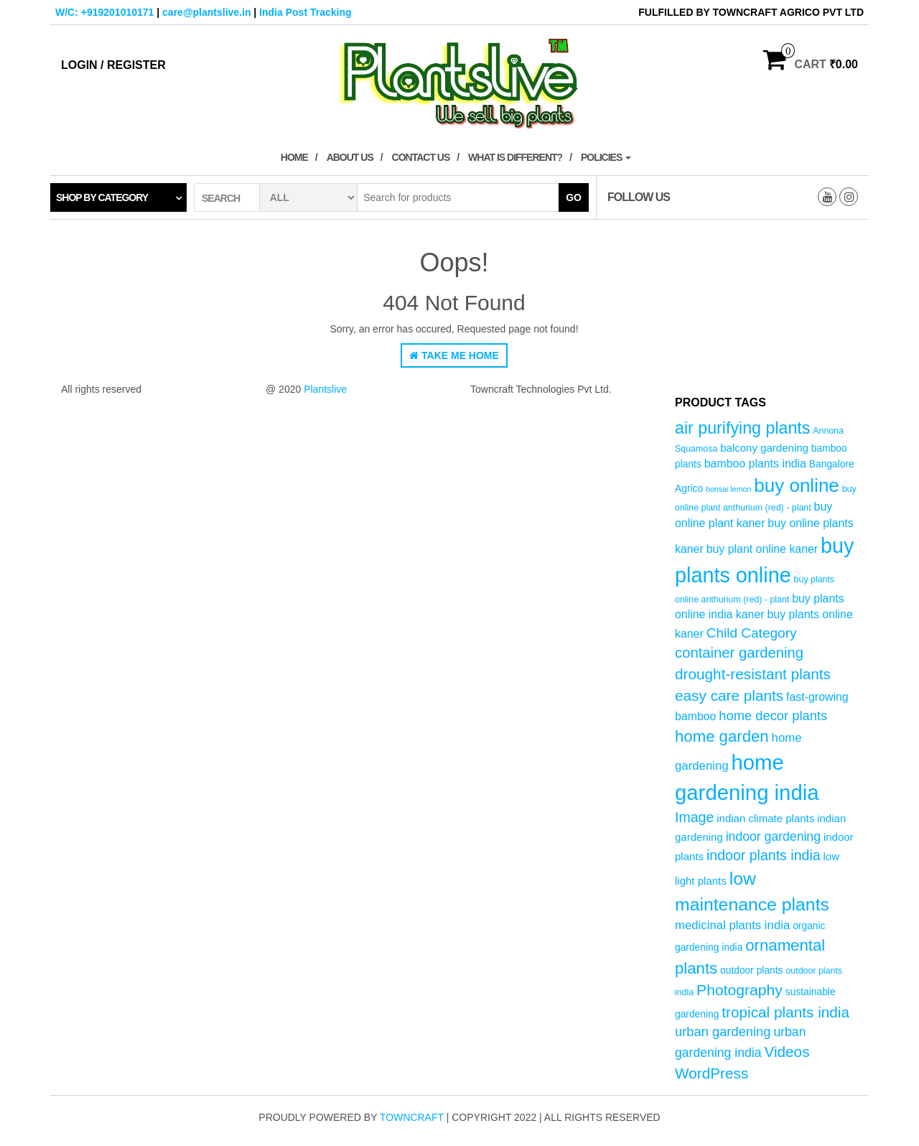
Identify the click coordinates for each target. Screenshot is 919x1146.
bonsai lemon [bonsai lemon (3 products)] (728, 489)
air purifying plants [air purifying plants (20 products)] (742, 428)
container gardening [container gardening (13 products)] (739, 653)
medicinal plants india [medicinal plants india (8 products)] (732, 925)
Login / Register (113, 65)
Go (574, 197)
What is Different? (515, 157)
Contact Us (421, 157)
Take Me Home (454, 355)
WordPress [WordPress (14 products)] (711, 1073)
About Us (350, 157)
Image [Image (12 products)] (694, 817)
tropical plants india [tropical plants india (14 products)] (785, 1012)
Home (294, 157)
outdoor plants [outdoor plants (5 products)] (751, 970)
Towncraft (412, 1117)
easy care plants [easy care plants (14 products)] (729, 695)
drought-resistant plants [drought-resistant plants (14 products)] (753, 674)
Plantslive (325, 389)
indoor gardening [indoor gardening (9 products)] (773, 836)
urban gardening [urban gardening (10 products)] (723, 1031)
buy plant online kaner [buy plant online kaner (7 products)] (762, 549)
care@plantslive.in (206, 12)
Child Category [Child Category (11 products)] (751, 632)
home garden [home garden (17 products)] (722, 736)
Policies (606, 157)
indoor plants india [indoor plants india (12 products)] (763, 855)
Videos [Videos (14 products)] (786, 1051)
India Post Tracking (305, 12)
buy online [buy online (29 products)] (796, 485)
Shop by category (102, 197)
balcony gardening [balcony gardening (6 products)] (764, 448)
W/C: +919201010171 (104, 12)
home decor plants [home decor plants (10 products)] (773, 715)
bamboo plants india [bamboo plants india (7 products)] (755, 463)
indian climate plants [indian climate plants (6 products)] (765, 818)
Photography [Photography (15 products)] (739, 990)
